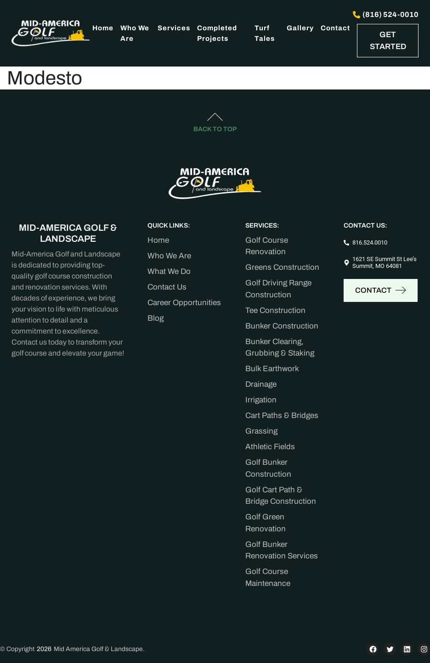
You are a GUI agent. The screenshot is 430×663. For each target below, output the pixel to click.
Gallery (300, 28)
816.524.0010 (369, 242)
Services (174, 28)
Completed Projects (217, 33)
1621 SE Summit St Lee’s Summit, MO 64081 (384, 263)
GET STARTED (388, 40)
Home (102, 28)
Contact (335, 28)
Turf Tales (265, 33)
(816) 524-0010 (386, 14)
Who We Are (134, 33)
